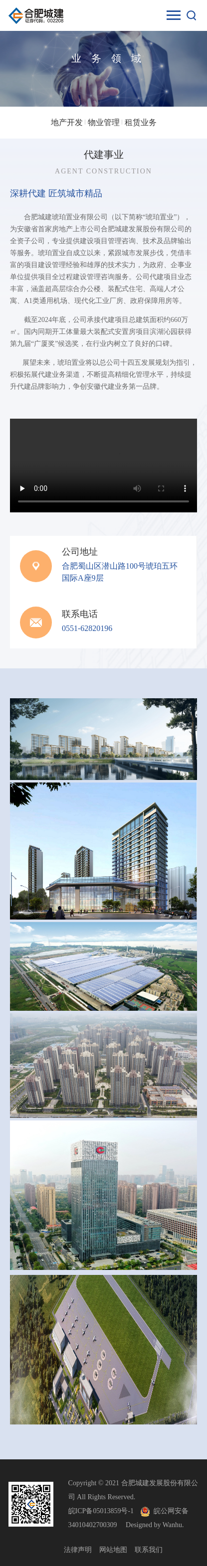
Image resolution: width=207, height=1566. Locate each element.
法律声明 (78, 1550)
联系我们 (149, 1550)
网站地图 (113, 1550)
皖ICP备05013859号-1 (101, 1511)
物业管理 (104, 122)
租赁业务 (141, 122)
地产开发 (67, 122)
